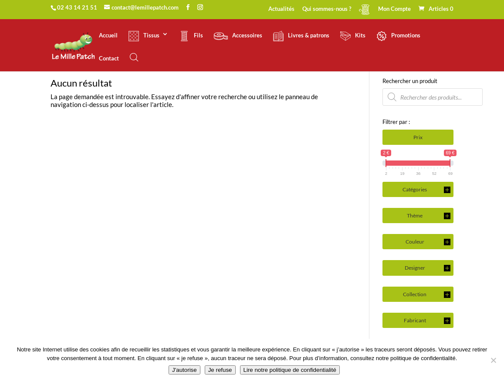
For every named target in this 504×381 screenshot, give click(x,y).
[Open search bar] (134, 57)
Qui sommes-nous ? (326, 9)
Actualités (281, 9)
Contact (109, 58)
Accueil (108, 35)
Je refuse (220, 370)
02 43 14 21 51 (77, 7)
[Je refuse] (493, 360)
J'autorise (184, 370)
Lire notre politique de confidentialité (290, 370)
